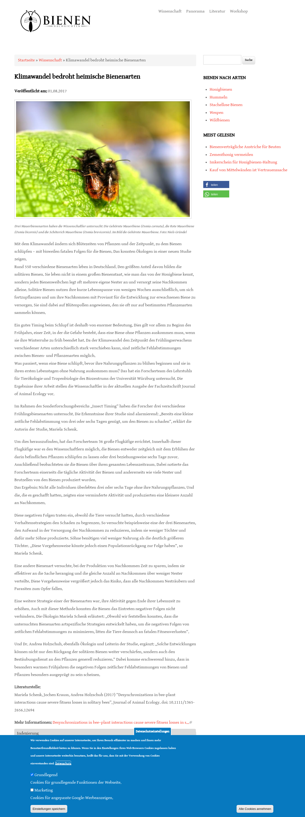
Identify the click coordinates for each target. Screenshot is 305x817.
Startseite (26, 60)
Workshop (239, 11)
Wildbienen (220, 120)
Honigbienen (221, 89)
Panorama (195, 11)
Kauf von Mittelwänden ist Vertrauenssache (248, 169)
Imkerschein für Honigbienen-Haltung (243, 162)
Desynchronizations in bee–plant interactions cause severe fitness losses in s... (122, 722)
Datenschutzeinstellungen (152, 731)
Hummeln (218, 97)
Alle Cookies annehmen (255, 809)
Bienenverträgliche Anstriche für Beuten (245, 146)
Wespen (216, 112)
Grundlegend (46, 774)
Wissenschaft (170, 11)
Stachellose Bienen (226, 104)
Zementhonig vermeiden (231, 154)
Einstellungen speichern (49, 809)
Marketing (43, 790)
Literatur (217, 11)
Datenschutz (63, 763)
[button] (216, 184)
